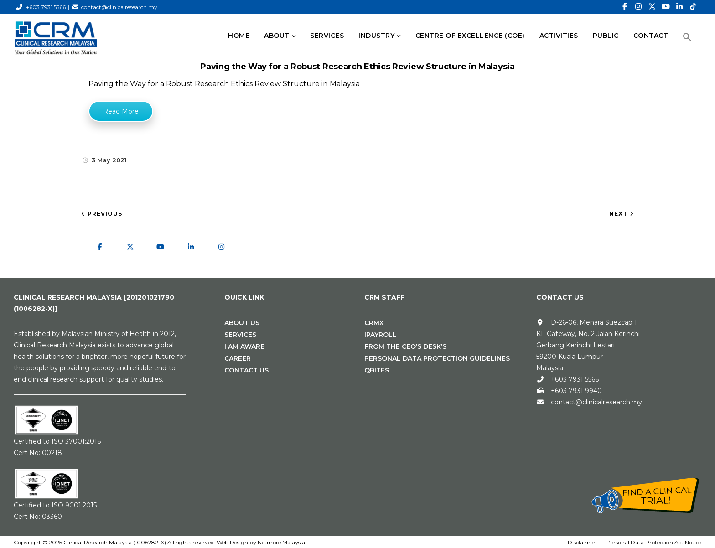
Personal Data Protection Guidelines (437, 358)
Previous (105, 213)
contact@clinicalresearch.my (119, 7)
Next (618, 213)
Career (237, 358)
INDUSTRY (376, 35)
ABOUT (277, 35)
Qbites (376, 370)
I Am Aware (244, 346)
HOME (238, 35)
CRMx (373, 323)
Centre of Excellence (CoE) (470, 35)
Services (240, 335)
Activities (558, 35)
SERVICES (327, 35)
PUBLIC (606, 35)
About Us (241, 323)
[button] (687, 37)
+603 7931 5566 (46, 7)
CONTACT (650, 35)
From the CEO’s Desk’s (405, 346)
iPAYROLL (380, 335)
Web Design (232, 542)
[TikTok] (693, 7)
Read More (121, 111)
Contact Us (246, 370)
